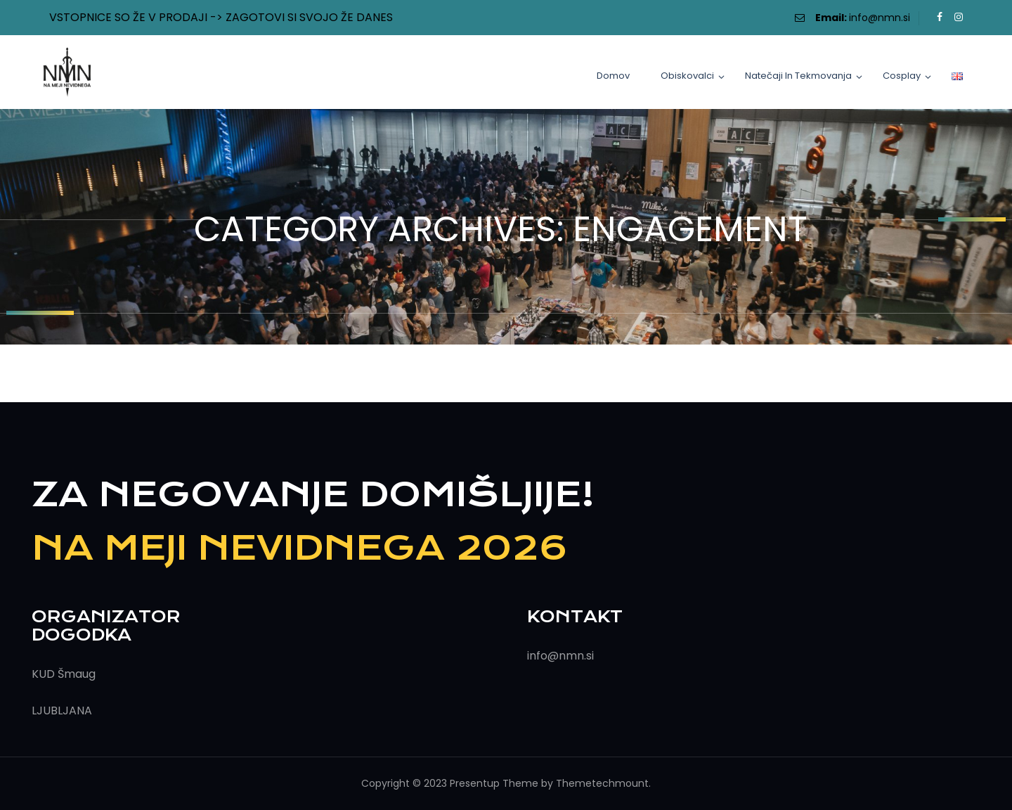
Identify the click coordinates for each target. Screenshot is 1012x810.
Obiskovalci (687, 75)
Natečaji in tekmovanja (798, 75)
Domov (613, 75)
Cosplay (902, 75)
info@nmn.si (879, 18)
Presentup (475, 783)
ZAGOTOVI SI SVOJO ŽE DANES (309, 17)
